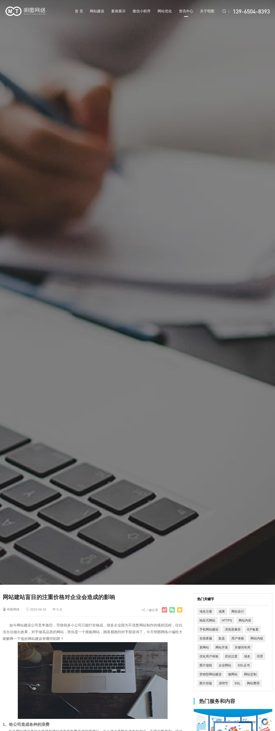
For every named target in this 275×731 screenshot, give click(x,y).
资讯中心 (186, 13)
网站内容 (245, 620)
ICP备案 (253, 629)
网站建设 (97, 11)
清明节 (223, 683)
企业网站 (225, 665)
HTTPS (227, 620)
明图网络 (13, 609)
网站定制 (250, 674)
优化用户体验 (209, 656)
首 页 (79, 11)
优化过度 (231, 656)
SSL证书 (244, 665)
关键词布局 (242, 647)
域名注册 (206, 611)
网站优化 (164, 11)
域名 (247, 656)
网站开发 (221, 647)
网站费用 (253, 683)
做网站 (232, 674)
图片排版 (206, 683)
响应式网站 (207, 620)
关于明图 (207, 11)
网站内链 (257, 638)
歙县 (222, 638)
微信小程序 (142, 11)
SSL (237, 683)
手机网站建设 (209, 629)
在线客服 (206, 638)
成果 (222, 611)
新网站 (204, 647)
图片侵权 (206, 665)
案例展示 (118, 11)
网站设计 (237, 611)
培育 (260, 656)
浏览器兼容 (233, 629)
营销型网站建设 (211, 674)
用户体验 (237, 638)
